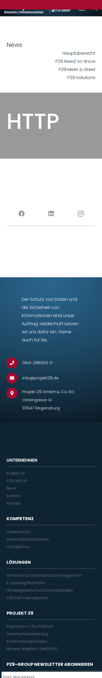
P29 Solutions (81, 77)
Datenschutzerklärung (27, 634)
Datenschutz (18, 531)
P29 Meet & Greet (77, 69)
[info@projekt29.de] (14, 378)
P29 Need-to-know (75, 61)
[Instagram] (80, 213)
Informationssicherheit (28, 539)
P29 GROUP (17, 481)
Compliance (18, 546)
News (11, 488)
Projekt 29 (16, 473)
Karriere (14, 495)
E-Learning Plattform (26, 583)
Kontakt (14, 503)
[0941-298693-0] (14, 362)
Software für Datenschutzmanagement (44, 575)
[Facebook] (21, 213)
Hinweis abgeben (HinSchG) (32, 648)
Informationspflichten (27, 641)
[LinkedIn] (51, 213)
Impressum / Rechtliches (30, 626)
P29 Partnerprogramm (27, 598)
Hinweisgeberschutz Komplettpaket (40, 590)
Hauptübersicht (79, 53)
